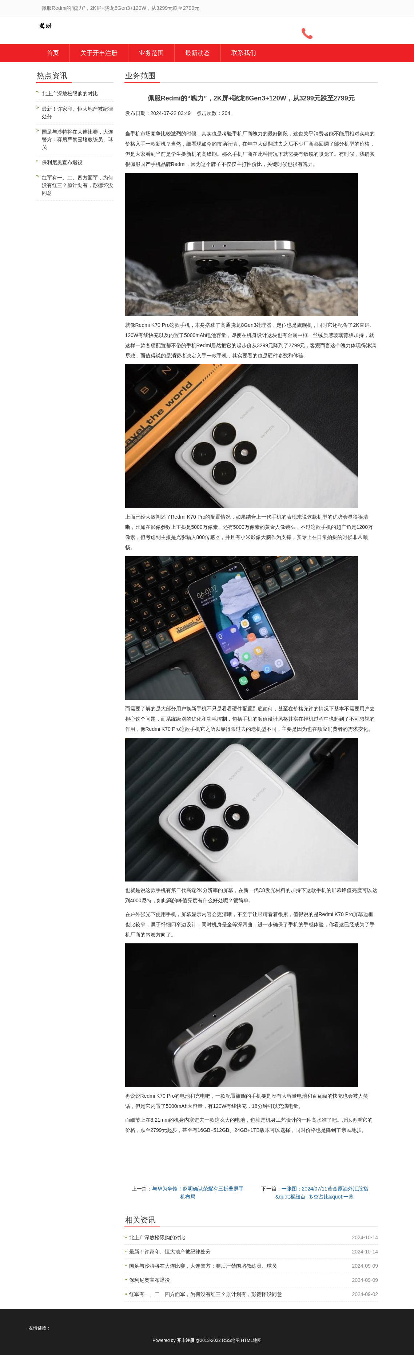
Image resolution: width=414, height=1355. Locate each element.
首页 (53, 52)
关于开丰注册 (99, 52)
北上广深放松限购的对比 (157, 1237)
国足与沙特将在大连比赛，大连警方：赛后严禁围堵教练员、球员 (203, 1266)
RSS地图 (231, 1340)
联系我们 (243, 52)
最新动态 (197, 52)
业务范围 (151, 52)
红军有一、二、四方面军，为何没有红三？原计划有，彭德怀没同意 (205, 1294)
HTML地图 (251, 1340)
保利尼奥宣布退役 (149, 1280)
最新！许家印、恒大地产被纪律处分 (170, 1252)
